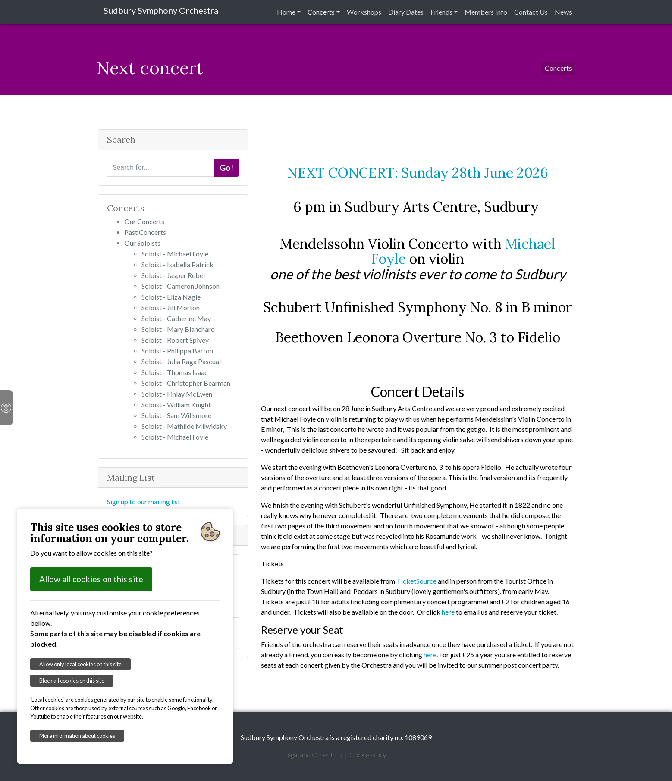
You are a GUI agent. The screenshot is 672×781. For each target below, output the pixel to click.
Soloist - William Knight (176, 404)
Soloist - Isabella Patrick (177, 264)
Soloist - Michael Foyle (174, 254)
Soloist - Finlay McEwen (176, 394)
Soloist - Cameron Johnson (180, 286)
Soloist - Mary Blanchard (178, 329)
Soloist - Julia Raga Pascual (181, 361)
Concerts (321, 12)
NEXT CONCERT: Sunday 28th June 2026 (417, 172)
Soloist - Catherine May (176, 318)
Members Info (486, 12)
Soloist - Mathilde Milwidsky (184, 426)
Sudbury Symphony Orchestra (161, 10)
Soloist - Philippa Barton (177, 351)
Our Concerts (144, 221)
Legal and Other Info (313, 754)
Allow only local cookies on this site (80, 664)
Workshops (364, 12)
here (448, 612)
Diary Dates (406, 12)
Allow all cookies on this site (91, 579)
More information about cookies (77, 735)
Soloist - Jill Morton (170, 307)
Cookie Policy (367, 754)
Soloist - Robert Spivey (175, 340)
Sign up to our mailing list (143, 501)
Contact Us (531, 12)
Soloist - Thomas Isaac (174, 372)
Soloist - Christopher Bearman (185, 383)
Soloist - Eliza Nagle (171, 297)
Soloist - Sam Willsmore (176, 415)
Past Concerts (145, 232)
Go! (226, 167)
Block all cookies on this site (71, 680)
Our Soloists (142, 243)
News (563, 12)
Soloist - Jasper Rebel (173, 275)
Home (286, 12)
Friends (441, 12)
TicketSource (416, 581)
